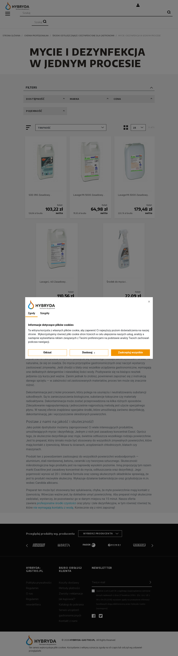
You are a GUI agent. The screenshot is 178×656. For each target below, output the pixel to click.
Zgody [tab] (31, 313)
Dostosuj (89, 352)
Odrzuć (47, 352)
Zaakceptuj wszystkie (130, 352)
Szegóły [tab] (44, 313)
